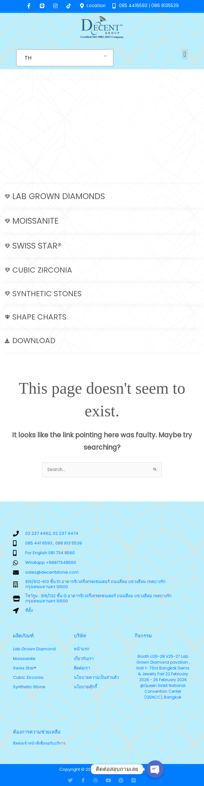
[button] (185, 54)
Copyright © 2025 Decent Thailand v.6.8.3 (102, 769)
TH (28, 58)
